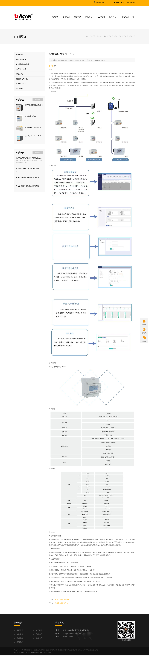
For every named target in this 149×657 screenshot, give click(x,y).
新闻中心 (112, 18)
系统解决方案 (101, 38)
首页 (87, 38)
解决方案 (77, 18)
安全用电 (19, 75)
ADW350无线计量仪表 (62, 601)
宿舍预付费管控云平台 (113, 38)
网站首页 (55, 18)
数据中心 (19, 56)
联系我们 (125, 18)
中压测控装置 (21, 61)
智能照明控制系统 (22, 66)
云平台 (51, 67)
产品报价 (19, 90)
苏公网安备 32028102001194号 (42, 654)
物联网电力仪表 (22, 80)
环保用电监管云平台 (61, 605)
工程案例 (101, 18)
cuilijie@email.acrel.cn (72, 635)
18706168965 (68, 638)
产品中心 (88, 18)
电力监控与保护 (22, 71)
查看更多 (38, 101)
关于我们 (66, 18)
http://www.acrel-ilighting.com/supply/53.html (71, 62)
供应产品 (92, 38)
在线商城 (132, 3)
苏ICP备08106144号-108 (26, 654)
